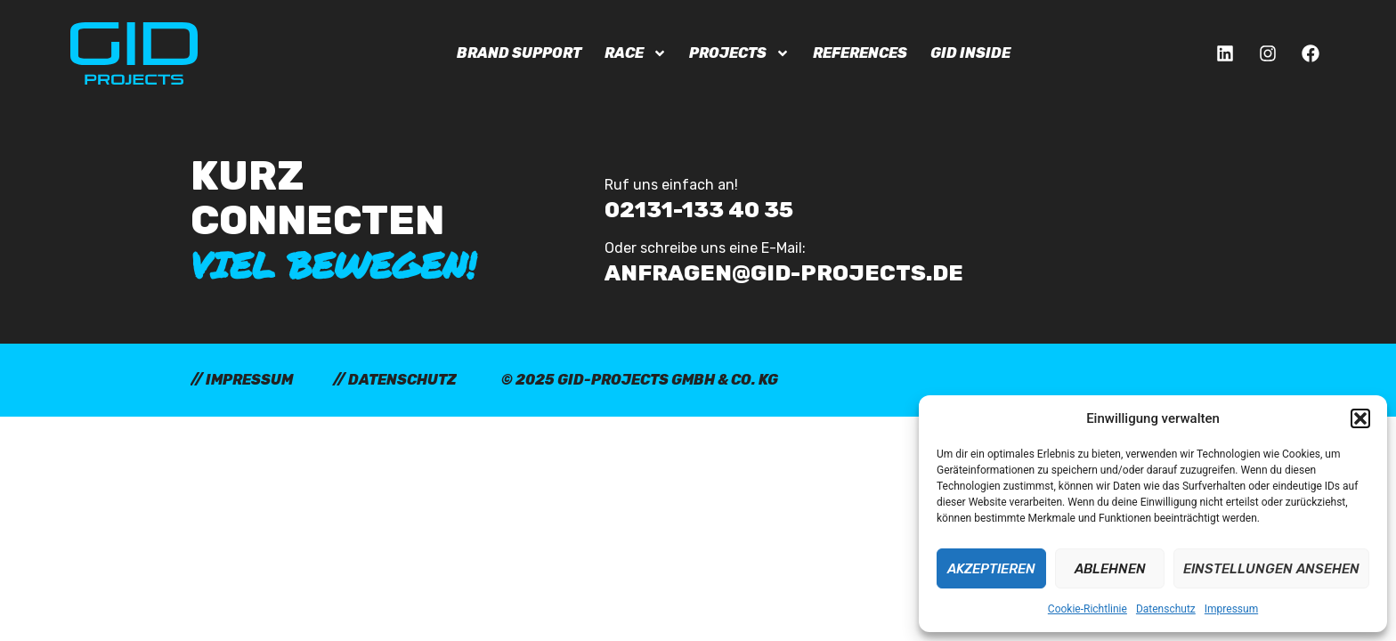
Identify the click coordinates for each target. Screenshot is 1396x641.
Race (636, 53)
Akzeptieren (991, 569)
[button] (1360, 418)
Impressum (1231, 609)
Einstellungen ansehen (1271, 569)
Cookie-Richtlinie (1087, 609)
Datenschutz (1166, 609)
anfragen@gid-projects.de (784, 273)
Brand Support (519, 53)
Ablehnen (1110, 569)
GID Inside (970, 53)
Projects (739, 53)
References (860, 53)
